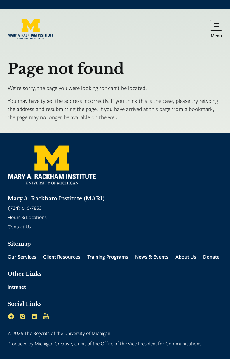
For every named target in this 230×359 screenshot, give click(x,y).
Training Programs (107, 256)
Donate (211, 256)
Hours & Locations (27, 217)
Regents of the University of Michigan (71, 333)
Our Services (22, 256)
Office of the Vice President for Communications (151, 343)
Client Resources (61, 256)
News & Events (151, 256)
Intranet (17, 286)
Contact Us (19, 226)
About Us (185, 256)
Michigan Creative (53, 343)
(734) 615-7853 (25, 207)
